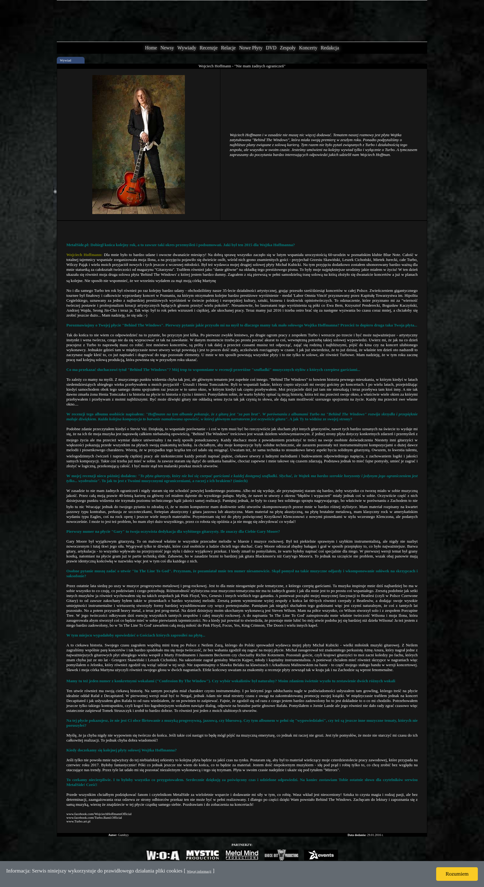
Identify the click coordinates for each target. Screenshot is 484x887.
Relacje (228, 47)
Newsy (167, 47)
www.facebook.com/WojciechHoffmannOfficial (98, 814)
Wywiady (186, 47)
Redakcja (330, 47)
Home (151, 47)
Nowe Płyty (250, 47)
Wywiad (65, 60)
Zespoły (288, 47)
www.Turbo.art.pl (78, 821)
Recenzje (208, 47)
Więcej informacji (199, 871)
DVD (271, 47)
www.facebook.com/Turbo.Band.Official (94, 817)
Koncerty (308, 47)
